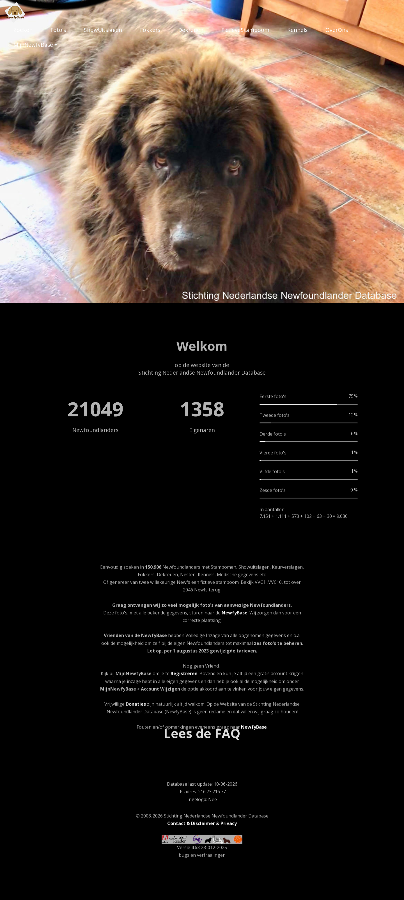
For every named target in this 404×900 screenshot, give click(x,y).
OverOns (336, 30)
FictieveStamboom (245, 30)
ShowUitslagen (103, 30)
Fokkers (150, 30)
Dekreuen (190, 30)
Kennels (297, 30)
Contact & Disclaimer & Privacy (202, 862)
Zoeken (23, 30)
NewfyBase (234, 692)
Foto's (58, 30)
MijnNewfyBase (33, 44)
